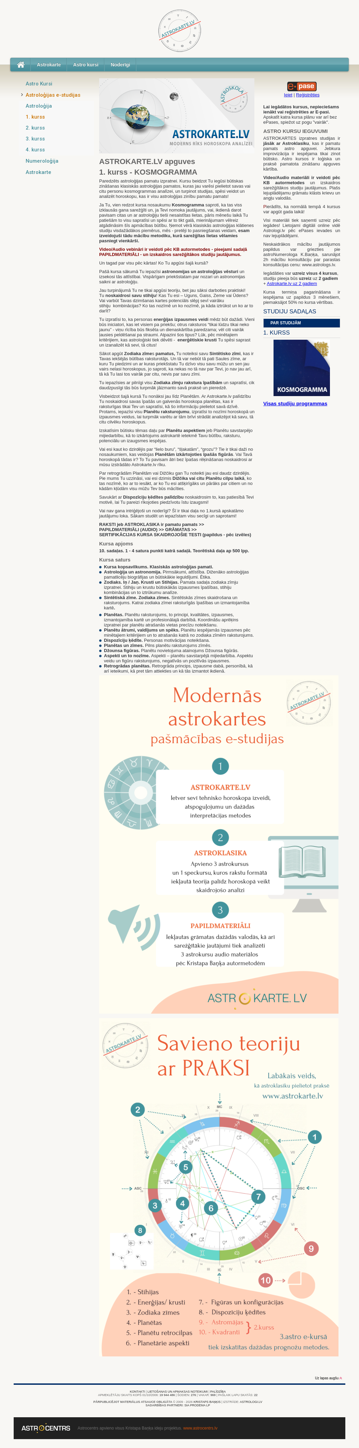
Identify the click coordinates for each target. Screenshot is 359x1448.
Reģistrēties (308, 94)
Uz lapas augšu (328, 1378)
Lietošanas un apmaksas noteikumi (178, 1391)
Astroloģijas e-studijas (53, 95)
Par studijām (285, 323)
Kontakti (137, 1391)
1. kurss (35, 117)
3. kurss (35, 139)
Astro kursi (85, 64)
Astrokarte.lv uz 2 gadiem (292, 283)
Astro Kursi (39, 84)
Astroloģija (39, 106)
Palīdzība (218, 1391)
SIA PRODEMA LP (197, 1405)
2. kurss (35, 128)
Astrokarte (49, 64)
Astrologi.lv (251, 1402)
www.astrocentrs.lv (200, 1428)
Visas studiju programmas (295, 403)
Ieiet (288, 94)
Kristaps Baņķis (207, 1402)
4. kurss (35, 150)
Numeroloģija (42, 161)
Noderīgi (120, 64)
